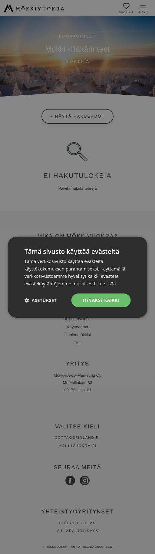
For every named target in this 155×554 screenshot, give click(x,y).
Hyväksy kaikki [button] (101, 300)
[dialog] (77, 277)
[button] (41, 300)
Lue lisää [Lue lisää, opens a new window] (106, 283)
